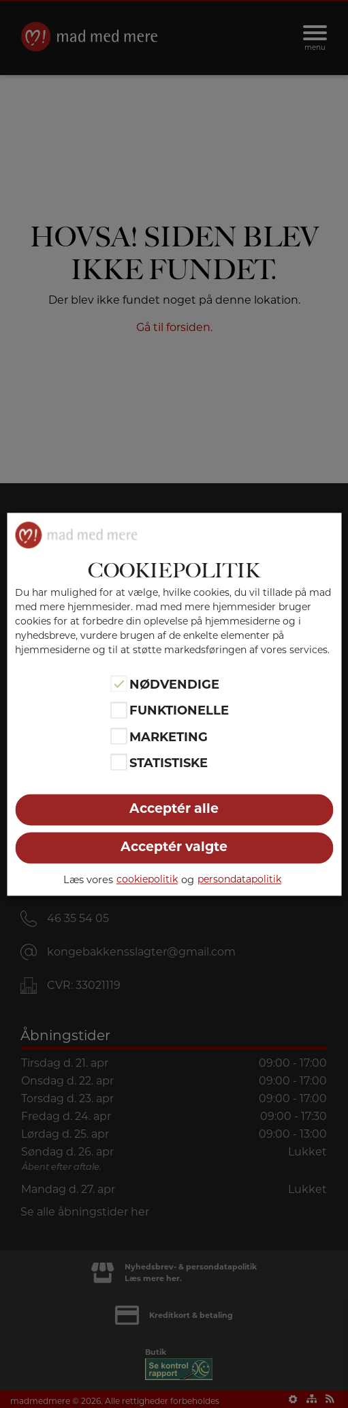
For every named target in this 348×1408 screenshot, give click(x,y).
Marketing (168, 737)
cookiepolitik (147, 880)
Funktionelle (179, 711)
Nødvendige (174, 684)
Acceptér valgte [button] (174, 846)
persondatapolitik (239, 880)
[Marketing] (118, 736)
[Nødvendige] (118, 684)
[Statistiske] (118, 762)
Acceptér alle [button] (174, 808)
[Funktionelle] (118, 710)
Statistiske (168, 763)
